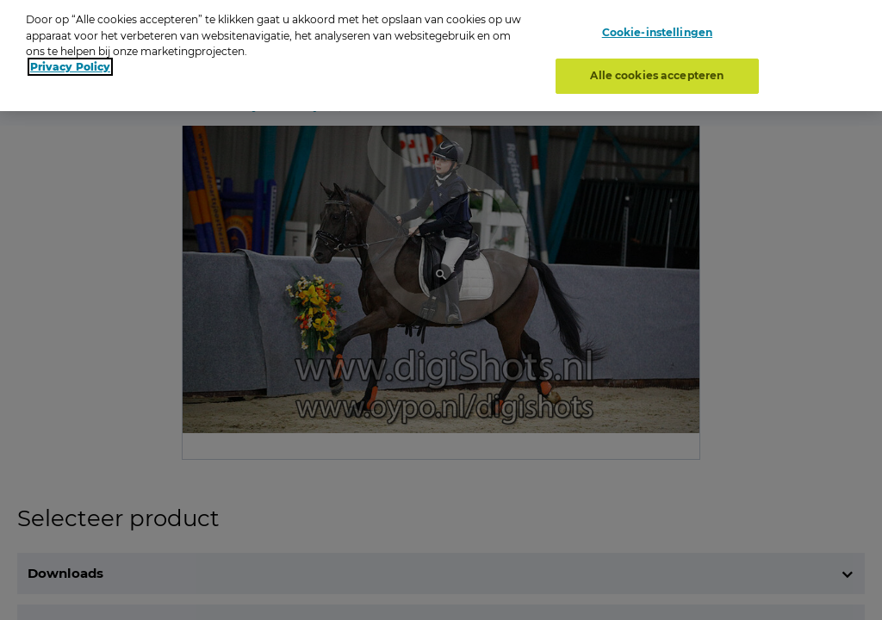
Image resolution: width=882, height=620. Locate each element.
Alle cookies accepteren (657, 69)
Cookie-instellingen (657, 26)
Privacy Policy (70, 60)
